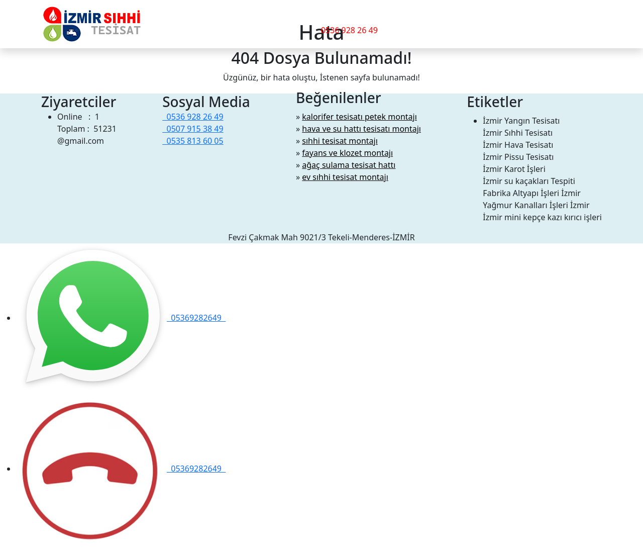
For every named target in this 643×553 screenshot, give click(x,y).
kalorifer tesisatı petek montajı (359, 116)
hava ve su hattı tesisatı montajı (361, 128)
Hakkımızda (244, 22)
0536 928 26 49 (349, 30)
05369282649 (121, 317)
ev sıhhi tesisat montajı (345, 176)
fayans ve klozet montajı (347, 152)
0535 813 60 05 (192, 140)
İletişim (287, 22)
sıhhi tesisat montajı (340, 140)
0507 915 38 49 (192, 128)
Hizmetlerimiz (181, 22)
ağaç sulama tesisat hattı (348, 164)
